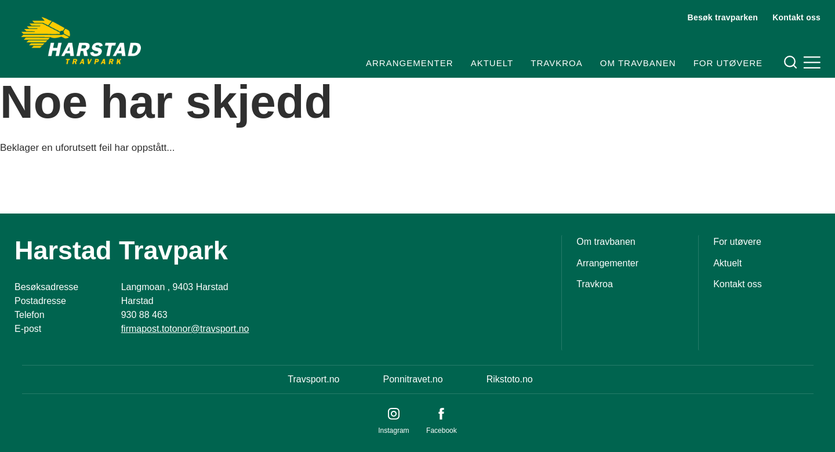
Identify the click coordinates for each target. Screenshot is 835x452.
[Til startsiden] (81, 41)
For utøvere (728, 63)
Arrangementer (409, 63)
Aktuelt (492, 63)
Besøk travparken (723, 17)
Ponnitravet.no (412, 379)
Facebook (441, 430)
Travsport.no (313, 379)
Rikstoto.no (510, 379)
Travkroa (556, 63)
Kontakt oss (796, 17)
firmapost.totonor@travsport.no (185, 329)
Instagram (393, 430)
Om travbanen (638, 63)
